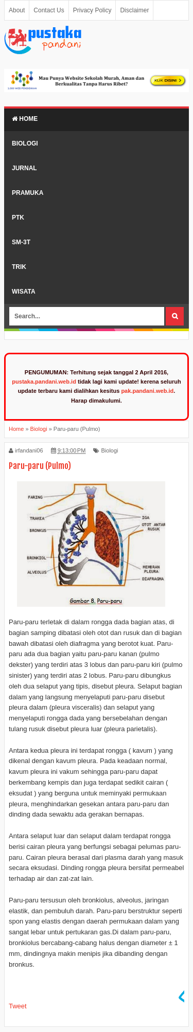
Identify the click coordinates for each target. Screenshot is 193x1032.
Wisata (24, 291)
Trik (19, 266)
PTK (18, 217)
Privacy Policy (92, 10)
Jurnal (24, 168)
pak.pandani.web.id (147, 391)
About (17, 10)
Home (25, 118)
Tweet (18, 1006)
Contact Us (48, 10)
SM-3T (21, 242)
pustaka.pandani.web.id (44, 381)
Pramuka (27, 192)
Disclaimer (134, 10)
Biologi (25, 143)
